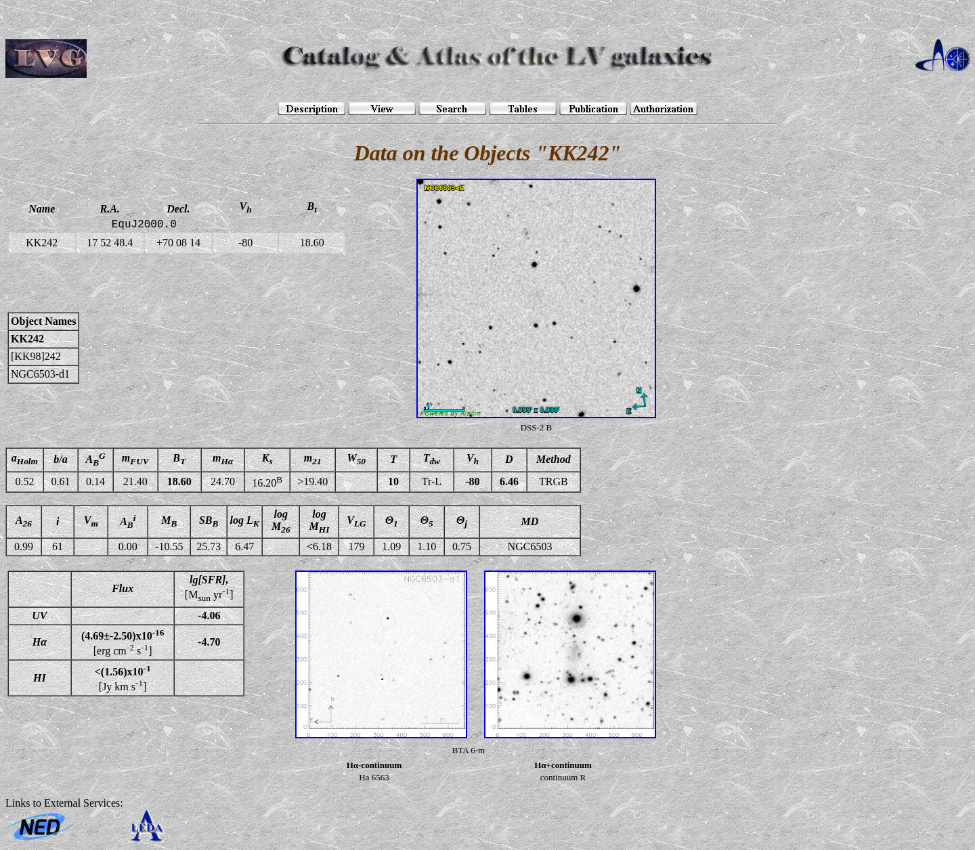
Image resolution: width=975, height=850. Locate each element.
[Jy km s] (123, 677)
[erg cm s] (123, 642)
